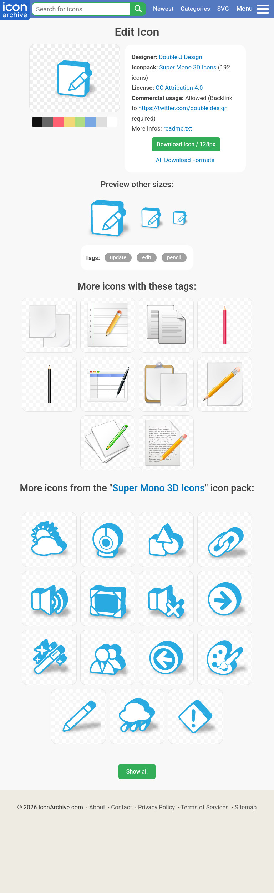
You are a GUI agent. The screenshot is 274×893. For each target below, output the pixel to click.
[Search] (138, 9)
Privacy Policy (156, 807)
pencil (174, 257)
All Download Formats (185, 159)
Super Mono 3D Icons (188, 67)
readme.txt (177, 128)
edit (146, 257)
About (97, 807)
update (118, 257)
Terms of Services (205, 807)
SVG (223, 8)
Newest (163, 8)
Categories (195, 8)
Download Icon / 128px (186, 144)
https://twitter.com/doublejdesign (183, 108)
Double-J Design (180, 56)
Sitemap (246, 807)
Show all (137, 771)
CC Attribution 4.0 (179, 87)
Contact (121, 807)
